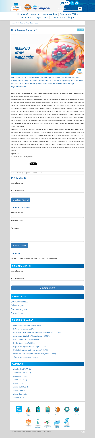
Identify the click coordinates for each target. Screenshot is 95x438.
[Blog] (65, 3)
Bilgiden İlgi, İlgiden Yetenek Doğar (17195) (29, 347)
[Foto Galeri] (67, 409)
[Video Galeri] (76, 409)
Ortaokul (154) (19, 309)
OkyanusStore (58, 17)
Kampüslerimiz (50, 14)
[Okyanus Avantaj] (57, 422)
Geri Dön (80, 29)
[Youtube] (77, 3)
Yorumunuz (15, 228)
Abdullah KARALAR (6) (22, 369)
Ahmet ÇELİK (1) (19, 383)
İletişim (71, 17)
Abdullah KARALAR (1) (22, 373)
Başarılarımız (27, 17)
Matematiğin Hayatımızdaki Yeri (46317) (28, 325)
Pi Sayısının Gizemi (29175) (23, 329)
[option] (37, 7)
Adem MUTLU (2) (19, 376)
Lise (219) (17, 313)
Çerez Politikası (37, 431)
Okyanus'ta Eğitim (69, 14)
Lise (36, 23)
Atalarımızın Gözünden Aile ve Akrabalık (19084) (31, 336)
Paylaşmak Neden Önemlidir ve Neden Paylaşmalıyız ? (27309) (37, 332)
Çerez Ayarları (47, 431)
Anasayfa (14, 23)
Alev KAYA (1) (18, 397)
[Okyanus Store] (38, 409)
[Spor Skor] (57, 409)
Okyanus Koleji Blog (26, 23)
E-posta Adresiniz (17, 191)
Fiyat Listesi (42, 17)
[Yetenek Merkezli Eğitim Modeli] (37, 7)
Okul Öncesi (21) (20, 302)
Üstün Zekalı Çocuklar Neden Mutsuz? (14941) (30, 350)
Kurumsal (35, 14)
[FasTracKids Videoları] (47, 422)
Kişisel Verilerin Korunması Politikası (20, 431)
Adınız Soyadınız (17, 183)
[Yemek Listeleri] (47, 409)
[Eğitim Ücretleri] (28, 422)
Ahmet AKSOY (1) (20, 380)
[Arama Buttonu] (80, 9)
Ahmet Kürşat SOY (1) (21, 390)
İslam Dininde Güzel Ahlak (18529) (26, 339)
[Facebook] (72, 3)
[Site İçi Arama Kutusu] (67, 9)
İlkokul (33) (17, 305)
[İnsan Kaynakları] (37, 422)
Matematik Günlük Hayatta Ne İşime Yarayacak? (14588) (34, 354)
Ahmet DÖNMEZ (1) (20, 387)
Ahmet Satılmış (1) (20, 394)
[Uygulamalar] (66, 422)
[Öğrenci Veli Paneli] (28, 409)
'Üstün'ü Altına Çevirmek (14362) (25, 357)
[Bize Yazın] (18, 409)
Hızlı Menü (22, 14)
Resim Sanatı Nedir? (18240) (24, 343)
